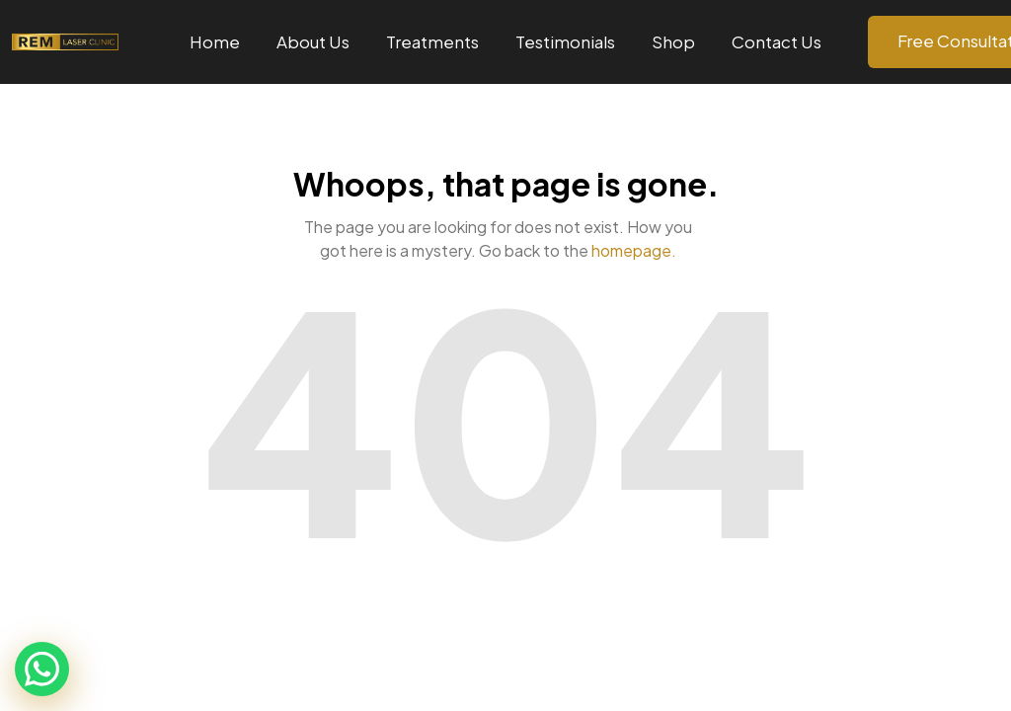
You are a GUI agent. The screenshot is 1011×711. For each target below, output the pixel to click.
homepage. (633, 250)
